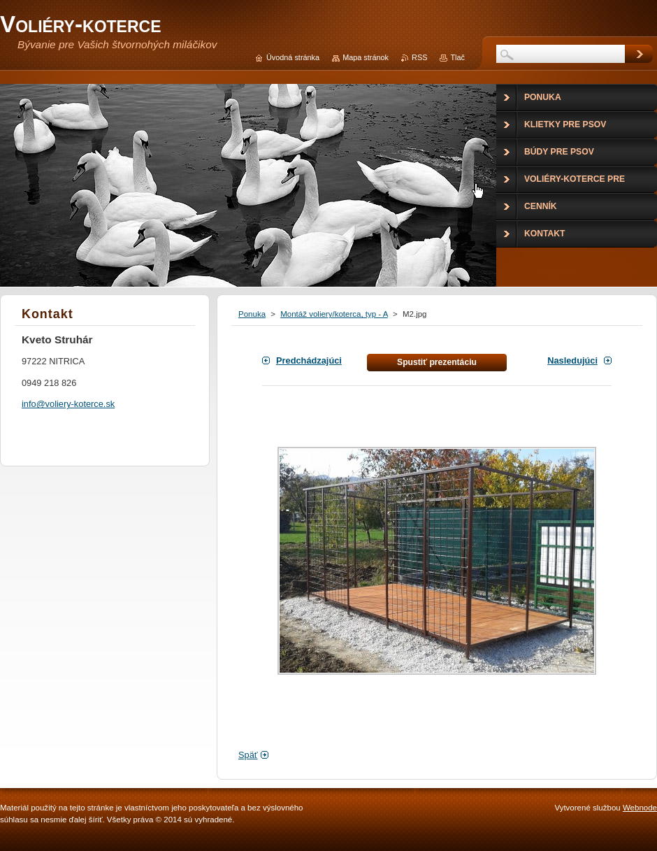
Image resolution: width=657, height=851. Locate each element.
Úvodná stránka (292, 57)
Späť (248, 755)
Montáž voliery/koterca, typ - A (334, 314)
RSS (419, 57)
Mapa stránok (365, 57)
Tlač (457, 57)
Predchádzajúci (309, 360)
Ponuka (252, 314)
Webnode (640, 807)
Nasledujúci (572, 360)
